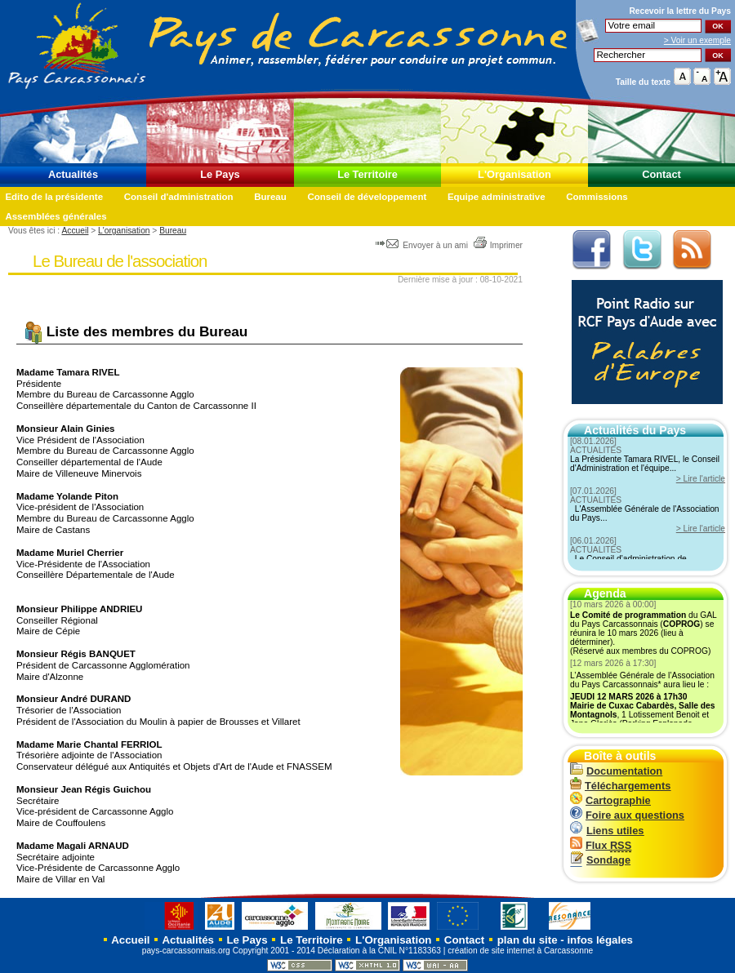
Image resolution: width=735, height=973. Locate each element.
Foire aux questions (627, 815)
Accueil (74, 230)
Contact (661, 174)
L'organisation (123, 230)
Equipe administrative (497, 197)
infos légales (600, 940)
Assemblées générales (55, 216)
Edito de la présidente (54, 197)
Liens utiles (607, 830)
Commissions (597, 197)
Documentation (616, 771)
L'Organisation (514, 174)
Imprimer (498, 245)
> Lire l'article (700, 478)
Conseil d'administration (179, 197)
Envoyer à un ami (423, 245)
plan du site (527, 940)
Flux (600, 845)
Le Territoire (367, 174)
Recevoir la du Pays (680, 11)
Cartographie (610, 800)
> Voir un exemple (697, 40)
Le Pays (219, 174)
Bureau (270, 197)
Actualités (73, 174)
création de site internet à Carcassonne (520, 950)
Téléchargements (620, 786)
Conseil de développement (366, 197)
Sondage (600, 860)
